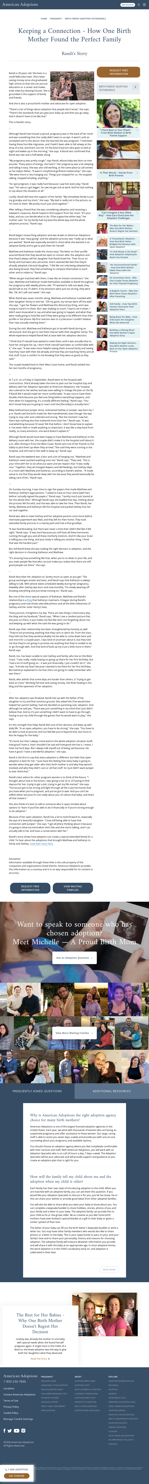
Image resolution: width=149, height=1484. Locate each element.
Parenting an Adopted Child (121, 1402)
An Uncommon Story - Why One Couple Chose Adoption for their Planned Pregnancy (124, 280)
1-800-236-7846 (15, 1381)
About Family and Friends (53, 1406)
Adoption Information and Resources (121, 1383)
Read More (109, 1269)
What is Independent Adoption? (123, 1419)
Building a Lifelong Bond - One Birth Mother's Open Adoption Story (122, 333)
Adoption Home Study (85, 1398)
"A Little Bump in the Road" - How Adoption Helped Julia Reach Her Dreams (124, 254)
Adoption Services (117, 1410)
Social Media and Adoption (121, 1435)
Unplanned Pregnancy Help (54, 1393)
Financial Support (49, 1402)
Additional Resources (112, 1091)
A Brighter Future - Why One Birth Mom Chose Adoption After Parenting (124, 293)
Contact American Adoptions (20, 1394)
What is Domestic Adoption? (88, 1389)
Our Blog (112, 1444)
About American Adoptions (121, 1406)
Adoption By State (117, 1398)
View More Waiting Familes (74, 1033)
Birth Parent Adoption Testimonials (85, 18)
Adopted (112, 1393)
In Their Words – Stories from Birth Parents (119, 174)
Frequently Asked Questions (37, 1091)
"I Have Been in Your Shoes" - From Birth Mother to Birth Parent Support (119, 133)
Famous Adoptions (117, 1427)
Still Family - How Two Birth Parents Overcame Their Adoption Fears (123, 307)
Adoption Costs (82, 1385)
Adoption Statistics (117, 1423)
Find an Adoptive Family (52, 1389)
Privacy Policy (11, 1406)
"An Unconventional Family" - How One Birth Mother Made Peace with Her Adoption (124, 269)
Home (44, 18)
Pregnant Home (48, 1381)
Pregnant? (56, 18)
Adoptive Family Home (85, 1381)
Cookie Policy (11, 1412)
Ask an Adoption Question (74, 957)
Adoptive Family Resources (87, 1410)
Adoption (112, 1389)
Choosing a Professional (86, 1393)
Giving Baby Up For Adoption (54, 1385)
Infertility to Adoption (85, 1402)
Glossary (112, 1431)
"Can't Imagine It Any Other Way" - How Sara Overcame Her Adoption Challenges (119, 215)
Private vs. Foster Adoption (121, 1414)
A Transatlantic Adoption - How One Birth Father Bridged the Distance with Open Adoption (123, 242)
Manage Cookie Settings (18, 1419)
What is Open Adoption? (86, 1406)
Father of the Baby (50, 1398)
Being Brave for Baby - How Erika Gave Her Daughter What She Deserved (123, 319)
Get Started (128, 4)
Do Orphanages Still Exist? (121, 1440)
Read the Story (40, 1358)
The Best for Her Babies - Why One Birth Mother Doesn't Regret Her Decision (124, 228)
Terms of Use (11, 1400)
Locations (9, 1388)
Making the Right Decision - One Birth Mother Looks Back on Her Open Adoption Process (124, 347)
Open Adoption (48, 1410)
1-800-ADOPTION (16, 1469)
